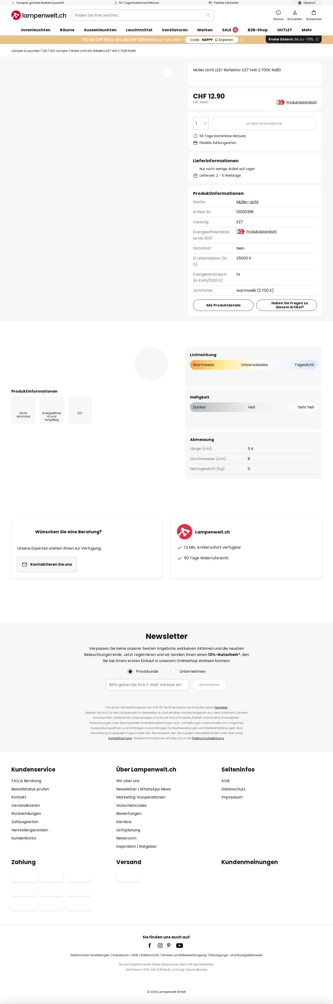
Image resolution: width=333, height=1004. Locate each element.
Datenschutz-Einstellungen (90, 955)
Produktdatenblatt (302, 102)
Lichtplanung (128, 830)
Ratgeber (148, 846)
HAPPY (211, 39)
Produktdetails (92, 347)
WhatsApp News (155, 789)
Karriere (123, 822)
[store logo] (38, 15)
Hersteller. (221, 707)
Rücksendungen (26, 813)
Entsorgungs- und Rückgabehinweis (236, 955)
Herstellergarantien (29, 830)
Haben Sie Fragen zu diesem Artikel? (289, 305)
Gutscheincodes (131, 805)
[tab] (37, 346)
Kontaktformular (120, 738)
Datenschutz (233, 789)
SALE (230, 30)
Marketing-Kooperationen (140, 797)
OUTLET (284, 30)
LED (45, 51)
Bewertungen (141, 347)
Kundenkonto (23, 838)
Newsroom (126, 838)
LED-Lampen (59, 51)
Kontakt (18, 797)
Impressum (232, 797)
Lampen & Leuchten (25, 51)
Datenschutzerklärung (208, 738)
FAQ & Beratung (26, 781)
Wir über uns (128, 781)
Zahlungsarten (24, 822)
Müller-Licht (247, 202)
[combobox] (143, 15)
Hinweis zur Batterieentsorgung (184, 955)
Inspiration (126, 846)
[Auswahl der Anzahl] (201, 123)
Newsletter (126, 789)
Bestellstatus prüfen (30, 789)
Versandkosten (25, 805)
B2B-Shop (258, 30)
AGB (225, 781)
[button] (167, 73)
